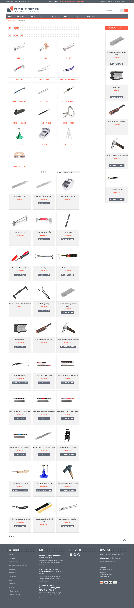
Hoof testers (10, 153)
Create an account (26, 1)
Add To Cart (68, 203)
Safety (9, 252)
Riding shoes (11, 46)
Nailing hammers (12, 135)
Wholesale (12, 572)
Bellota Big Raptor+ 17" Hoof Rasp (43, 411)
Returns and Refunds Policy (18, 565)
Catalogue (12, 569)
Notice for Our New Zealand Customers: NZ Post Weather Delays (51, 572)
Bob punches (11, 96)
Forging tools (11, 71)
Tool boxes (10, 160)
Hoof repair (10, 206)
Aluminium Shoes (12, 39)
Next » (76, 172)
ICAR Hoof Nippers (43, 375)
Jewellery (10, 256)
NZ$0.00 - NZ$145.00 (13, 280)
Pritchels (9, 74)
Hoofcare (9, 174)
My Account (9, 1)
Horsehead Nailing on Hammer (91, 483)
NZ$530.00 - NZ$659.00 (14, 294)
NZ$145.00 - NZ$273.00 (14, 283)
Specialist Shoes (12, 42)
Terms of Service (14, 594)
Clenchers (10, 138)
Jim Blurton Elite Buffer (67, 232)
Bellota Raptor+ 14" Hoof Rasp (91, 375)
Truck (8, 170)
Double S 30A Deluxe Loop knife (43, 519)
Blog (10, 580)
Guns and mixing (12, 185)
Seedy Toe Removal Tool (43, 268)
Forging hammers (12, 85)
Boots (9, 238)
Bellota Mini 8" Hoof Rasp (67, 375)
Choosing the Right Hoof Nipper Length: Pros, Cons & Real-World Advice (50, 588)
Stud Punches (11, 89)
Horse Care (10, 263)
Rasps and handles (12, 149)
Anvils (9, 99)
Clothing (9, 245)
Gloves (9, 259)
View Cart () (121, 1)
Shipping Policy (14, 562)
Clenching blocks (12, 145)
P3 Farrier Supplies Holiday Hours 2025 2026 (50, 557)
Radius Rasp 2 (43, 339)
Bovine (9, 266)
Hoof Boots (10, 234)
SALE (9, 32)
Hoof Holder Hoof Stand (67, 483)
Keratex (9, 195)
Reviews (11, 587)
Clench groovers (12, 142)
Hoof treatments (11, 209)
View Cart (12, 584)
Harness (9, 49)
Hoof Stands (10, 156)
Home (9, 20)
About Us (12, 558)
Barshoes (10, 53)
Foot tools (10, 110)
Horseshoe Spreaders (67, 268)
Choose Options (92, 347)
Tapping (9, 92)
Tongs (9, 81)
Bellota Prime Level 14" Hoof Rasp (67, 447)
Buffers (9, 124)
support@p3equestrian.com (114, 554)
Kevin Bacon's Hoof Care (14, 202)
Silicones (9, 188)
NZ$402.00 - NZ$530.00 (14, 291)
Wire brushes (11, 167)
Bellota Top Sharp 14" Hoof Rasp (67, 411)
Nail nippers (10, 113)
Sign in (16, 1)
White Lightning (11, 199)
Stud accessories (12, 231)
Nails (8, 64)
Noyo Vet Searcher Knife (43, 483)
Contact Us (12, 576)
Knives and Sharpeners (13, 131)
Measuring (10, 163)
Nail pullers (10, 128)
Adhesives (10, 181)
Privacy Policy (13, 591)
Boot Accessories (12, 242)
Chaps (9, 249)
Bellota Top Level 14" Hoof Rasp (91, 411)
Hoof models (10, 220)
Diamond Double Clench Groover (43, 304)
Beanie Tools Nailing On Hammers (91, 339)
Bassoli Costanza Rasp (67, 196)
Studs (9, 224)
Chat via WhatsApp (114, 558)
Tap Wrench (91, 232)
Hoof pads (10, 192)
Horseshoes (10, 35)
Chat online (112, 562)
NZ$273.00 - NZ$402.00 (14, 287)
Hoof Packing (11, 178)
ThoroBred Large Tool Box (91, 196)
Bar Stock (10, 60)
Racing (9, 57)
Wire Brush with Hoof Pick (67, 339)
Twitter (75, 554)
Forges (9, 103)
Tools (14, 20)
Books (9, 217)
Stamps (9, 78)
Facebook (71, 554)
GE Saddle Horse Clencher (91, 519)
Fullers (9, 106)
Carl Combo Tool (43, 232)
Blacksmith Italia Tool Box (91, 447)
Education (10, 213)
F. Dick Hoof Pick (91, 268)
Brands (9, 270)
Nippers (9, 117)
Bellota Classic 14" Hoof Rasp (43, 447)
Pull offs (9, 121)
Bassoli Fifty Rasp (43, 196)
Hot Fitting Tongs (67, 304)
